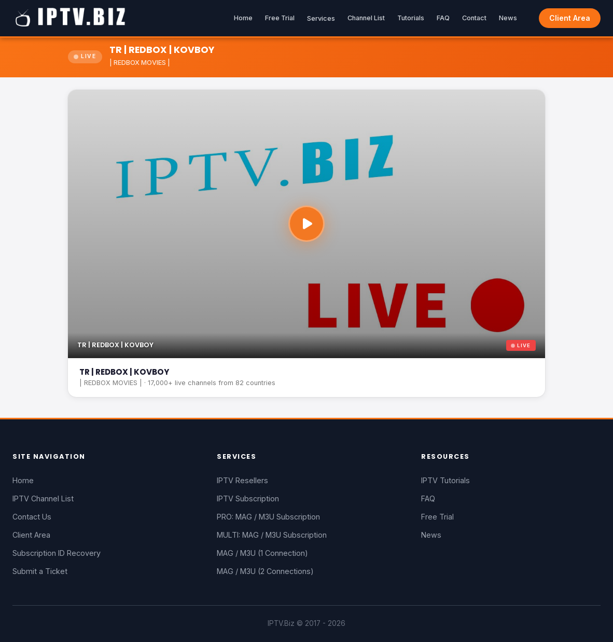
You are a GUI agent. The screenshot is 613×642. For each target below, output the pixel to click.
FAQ (443, 18)
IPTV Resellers (242, 480)
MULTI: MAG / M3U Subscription (272, 534)
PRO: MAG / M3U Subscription (268, 516)
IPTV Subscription (248, 498)
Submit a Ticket (39, 571)
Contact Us (31, 516)
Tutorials (410, 18)
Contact (474, 18)
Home (243, 18)
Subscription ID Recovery (56, 553)
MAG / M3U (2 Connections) (265, 571)
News (508, 18)
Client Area (569, 17)
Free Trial (280, 18)
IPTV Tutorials (445, 480)
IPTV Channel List (43, 498)
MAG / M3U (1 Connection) (262, 553)
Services (321, 18)
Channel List (366, 18)
